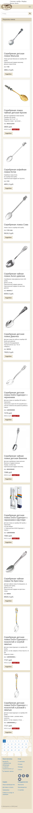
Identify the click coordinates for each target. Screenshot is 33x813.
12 (11, 744)
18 (8, 747)
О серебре (21, 790)
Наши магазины (7, 759)
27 (15, 750)
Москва (5, 761)
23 (26, 747)
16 (26, 744)
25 (8, 750)
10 (4, 744)
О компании (21, 761)
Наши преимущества (9, 784)
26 (11, 750)
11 (8, 744)
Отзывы (20, 764)
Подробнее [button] (8, 74)
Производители (22, 787)
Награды (20, 767)
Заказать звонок (8, 771)
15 (22, 744)
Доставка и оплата (8, 787)
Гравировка (6, 790)
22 (22, 747)
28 (19, 750)
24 (4, 750)
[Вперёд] (22, 750)
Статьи (20, 769)
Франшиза (21, 784)
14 (19, 744)
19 (11, 747)
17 (4, 747)
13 (15, 744)
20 (15, 747)
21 (19, 747)
